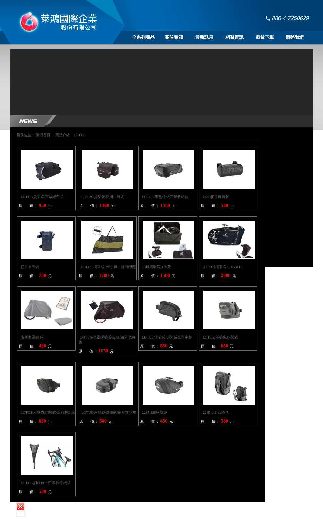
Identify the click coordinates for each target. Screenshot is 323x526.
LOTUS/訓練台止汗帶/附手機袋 (46, 483)
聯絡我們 (295, 37)
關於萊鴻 (174, 37)
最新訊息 (204, 37)
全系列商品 (143, 37)
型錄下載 (265, 37)
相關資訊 (234, 37)
